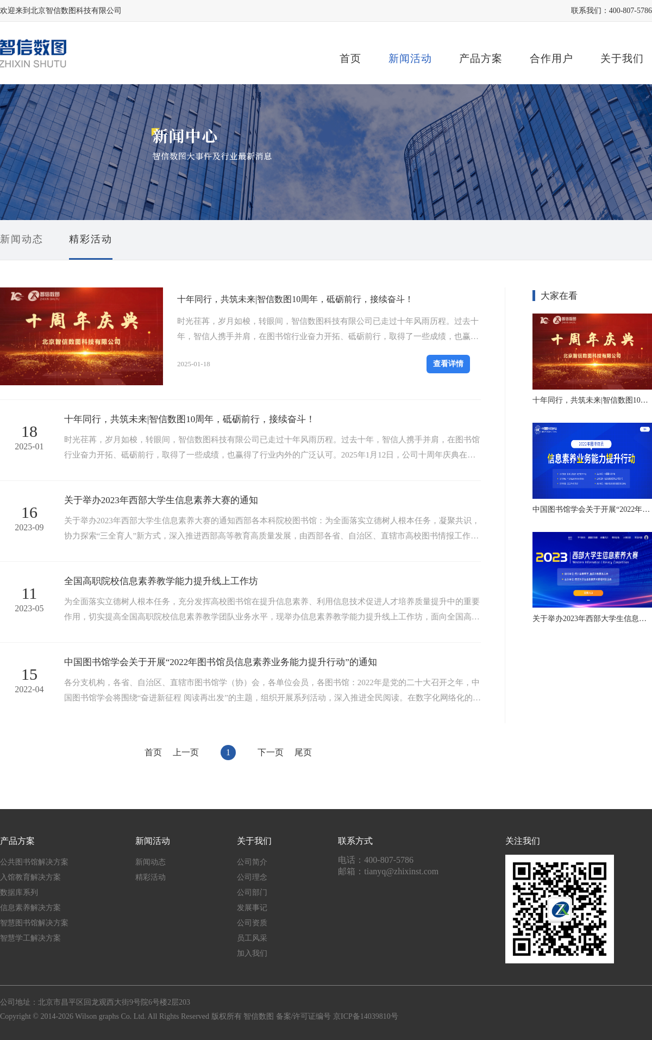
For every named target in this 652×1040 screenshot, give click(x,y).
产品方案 (481, 58)
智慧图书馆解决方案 (34, 923)
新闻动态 (21, 239)
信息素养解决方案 (30, 908)
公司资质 (252, 923)
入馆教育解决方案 (30, 877)
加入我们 (252, 953)
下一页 (271, 752)
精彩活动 (90, 239)
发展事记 (252, 908)
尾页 (303, 752)
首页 (350, 58)
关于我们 (622, 58)
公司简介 (252, 862)
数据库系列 (19, 892)
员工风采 (252, 938)
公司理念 (252, 877)
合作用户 (551, 58)
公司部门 (252, 892)
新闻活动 (410, 58)
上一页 (186, 752)
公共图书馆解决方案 (34, 862)
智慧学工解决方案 (30, 938)
